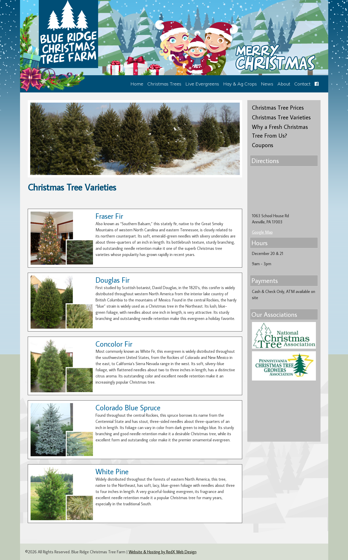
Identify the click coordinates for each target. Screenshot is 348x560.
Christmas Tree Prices (278, 107)
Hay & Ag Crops (240, 84)
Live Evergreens (202, 84)
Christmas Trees (164, 84)
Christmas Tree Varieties (281, 117)
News (267, 84)
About (283, 84)
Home (136, 84)
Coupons (262, 145)
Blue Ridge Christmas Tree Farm (68, 34)
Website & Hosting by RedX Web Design (162, 551)
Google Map (262, 232)
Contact (302, 84)
